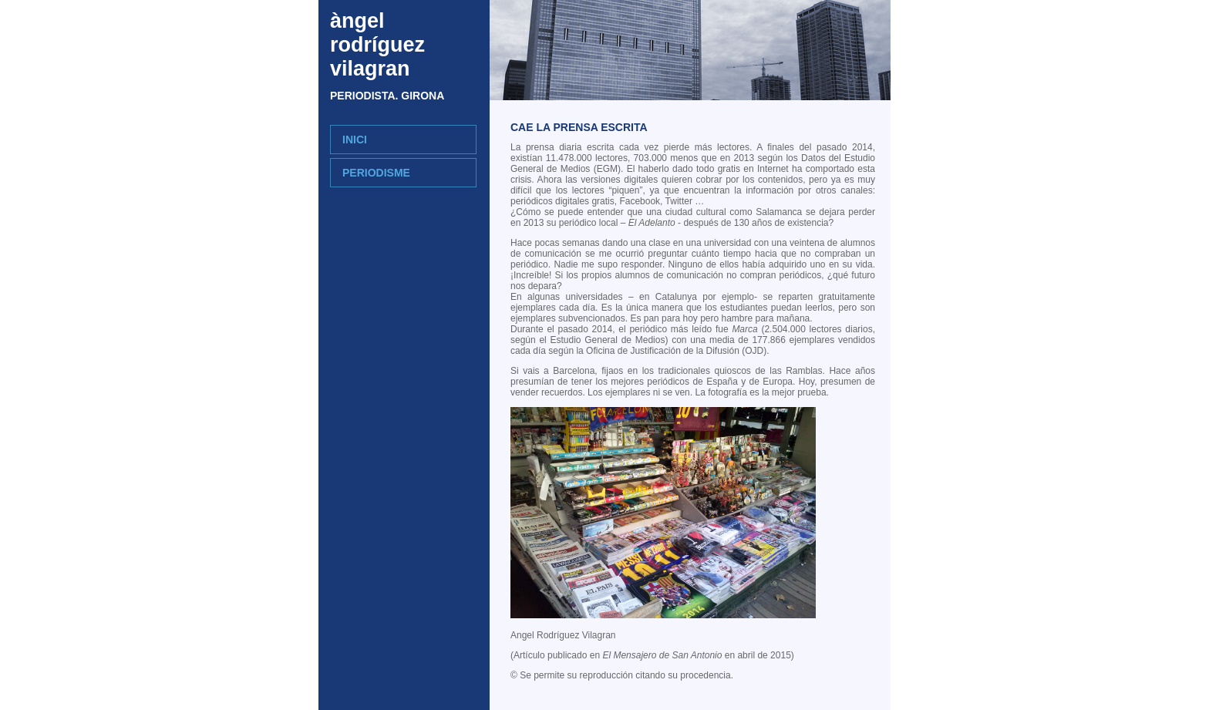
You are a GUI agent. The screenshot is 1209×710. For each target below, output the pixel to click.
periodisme (376, 173)
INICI (354, 139)
